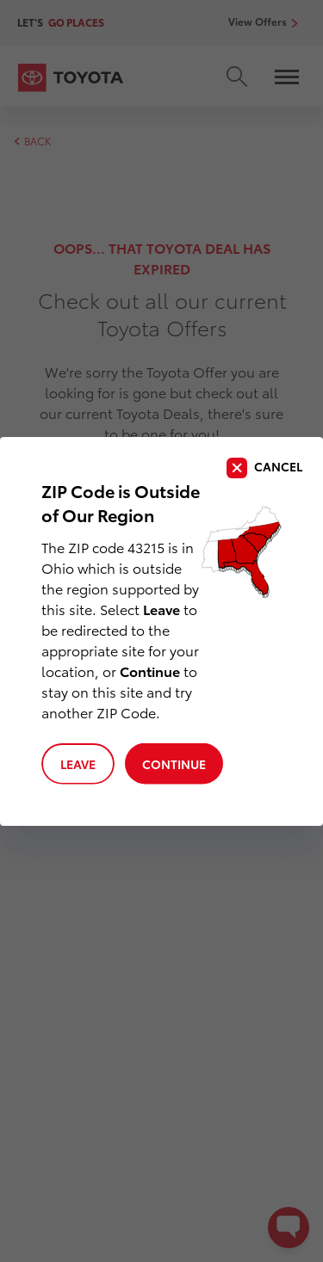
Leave (78, 764)
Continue (174, 764)
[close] (264, 468)
